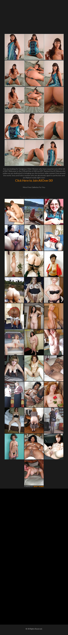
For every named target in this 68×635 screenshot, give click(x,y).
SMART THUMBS (38, 486)
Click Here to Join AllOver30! (34, 180)
